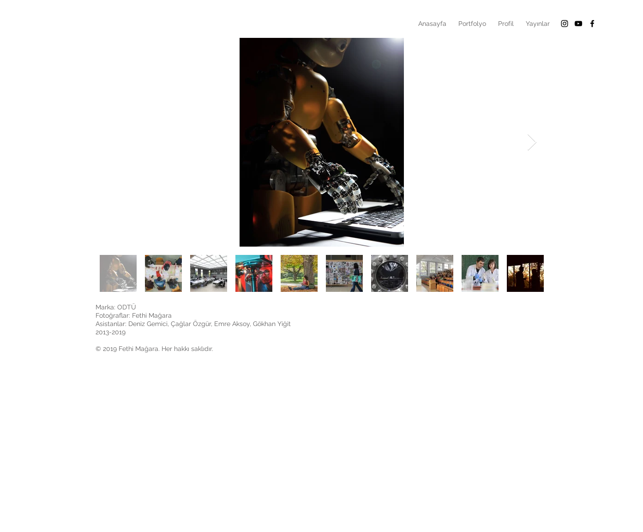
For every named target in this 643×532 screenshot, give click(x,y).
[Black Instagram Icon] (564, 23)
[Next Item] (532, 142)
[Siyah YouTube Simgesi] (578, 23)
